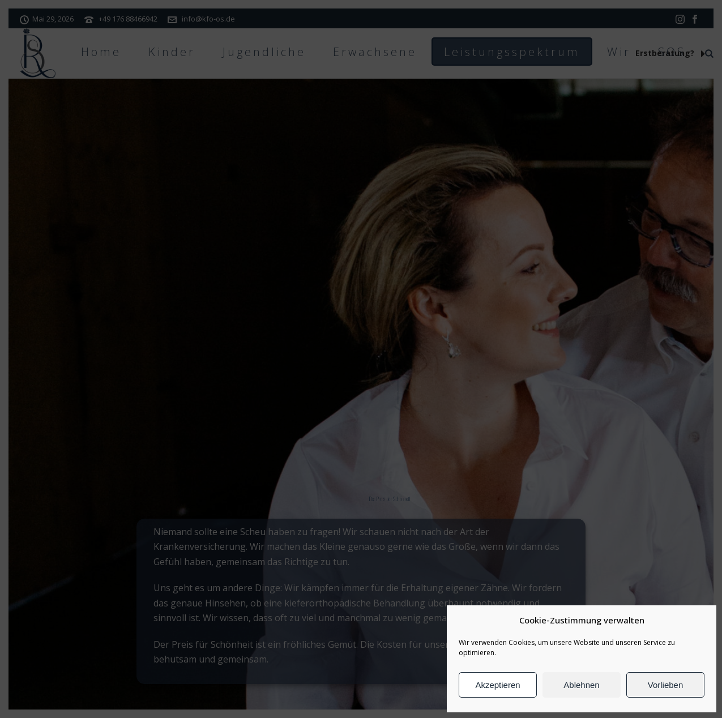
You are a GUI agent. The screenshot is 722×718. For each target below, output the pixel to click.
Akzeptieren (497, 685)
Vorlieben (665, 685)
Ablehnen (581, 685)
